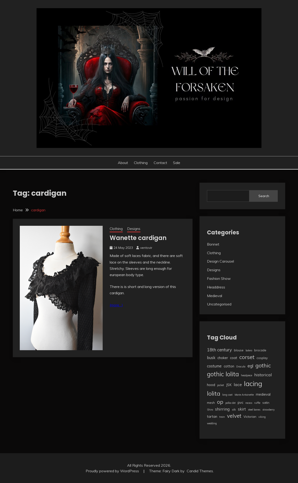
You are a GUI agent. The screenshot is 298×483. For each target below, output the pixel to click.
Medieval (214, 295)
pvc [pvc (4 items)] (240, 402)
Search (263, 196)
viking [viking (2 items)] (262, 416)
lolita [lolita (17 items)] (213, 393)
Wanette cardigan (138, 238)
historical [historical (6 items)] (263, 374)
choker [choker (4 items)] (222, 358)
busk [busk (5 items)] (211, 357)
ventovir (146, 248)
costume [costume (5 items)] (214, 365)
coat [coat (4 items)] (233, 358)
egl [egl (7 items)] (250, 366)
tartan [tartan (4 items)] (212, 416)
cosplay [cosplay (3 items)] (262, 358)
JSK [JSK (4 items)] (229, 385)
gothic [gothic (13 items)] (263, 365)
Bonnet (213, 244)
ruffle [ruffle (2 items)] (257, 402)
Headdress (216, 287)
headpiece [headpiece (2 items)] (246, 375)
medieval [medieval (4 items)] (263, 394)
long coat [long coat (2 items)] (227, 394)
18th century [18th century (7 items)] (219, 350)
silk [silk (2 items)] (234, 409)
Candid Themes (200, 471)
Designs (133, 228)
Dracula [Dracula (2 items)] (240, 366)
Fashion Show (219, 278)
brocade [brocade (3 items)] (260, 350)
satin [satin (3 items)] (265, 402)
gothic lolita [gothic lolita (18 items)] (223, 374)
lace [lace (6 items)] (238, 384)
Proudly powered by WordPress (113, 471)
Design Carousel (220, 261)
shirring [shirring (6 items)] (222, 408)
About (123, 162)
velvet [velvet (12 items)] (234, 415)
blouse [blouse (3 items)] (239, 350)
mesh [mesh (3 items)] (211, 402)
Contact (160, 162)
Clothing (141, 162)
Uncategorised (219, 304)
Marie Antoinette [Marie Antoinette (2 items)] (244, 394)
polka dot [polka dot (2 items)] (230, 402)
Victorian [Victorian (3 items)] (250, 416)
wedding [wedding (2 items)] (212, 423)
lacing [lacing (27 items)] (253, 383)
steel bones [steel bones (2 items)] (254, 409)
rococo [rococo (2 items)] (248, 402)
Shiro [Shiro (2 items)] (210, 409)
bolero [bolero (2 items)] (249, 350)
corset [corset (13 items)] (246, 356)
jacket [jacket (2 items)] (220, 385)
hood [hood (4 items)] (211, 385)
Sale (176, 162)
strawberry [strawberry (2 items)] (268, 409)
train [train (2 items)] (222, 416)
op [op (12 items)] (220, 401)
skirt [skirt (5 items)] (242, 409)
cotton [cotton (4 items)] (229, 366)
